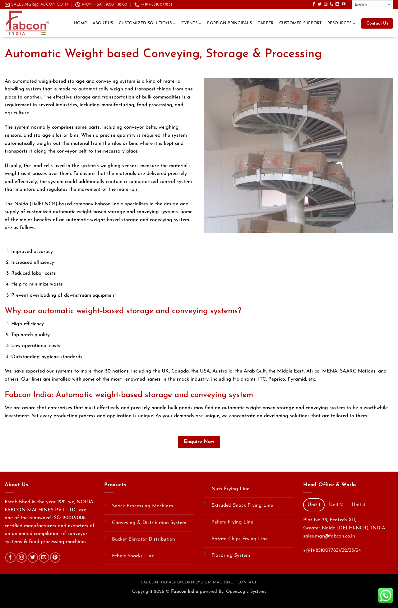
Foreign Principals (229, 23)
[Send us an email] (325, 4)
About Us (103, 23)
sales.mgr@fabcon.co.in (329, 536)
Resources (341, 23)
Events (191, 23)
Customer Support (300, 23)
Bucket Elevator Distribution (143, 539)
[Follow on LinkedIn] (337, 4)
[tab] (314, 504)
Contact (247, 582)
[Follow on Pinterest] (55, 557)
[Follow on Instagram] (21, 557)
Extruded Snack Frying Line (242, 505)
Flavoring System (230, 555)
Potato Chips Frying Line (239, 539)
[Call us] (331, 4)
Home (80, 23)
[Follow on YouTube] (343, 4)
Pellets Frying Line (232, 522)
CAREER (265, 23)
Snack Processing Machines (142, 506)
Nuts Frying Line (230, 489)
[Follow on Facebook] (314, 4)
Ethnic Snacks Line (133, 556)
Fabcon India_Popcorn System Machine (187, 582)
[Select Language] (372, 4)
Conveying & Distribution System (149, 522)
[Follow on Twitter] (320, 4)
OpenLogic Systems (246, 591)
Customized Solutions (147, 23)
